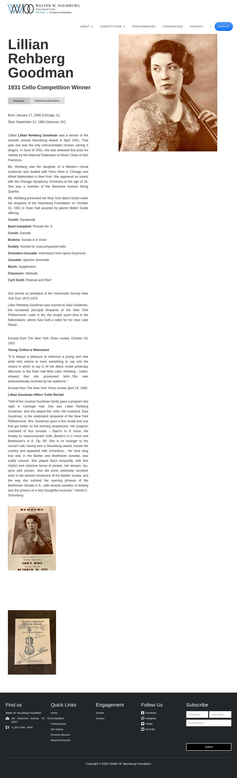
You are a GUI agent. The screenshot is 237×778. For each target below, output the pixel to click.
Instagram (148, 718)
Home (54, 712)
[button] (87, 26)
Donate (100, 712)
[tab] (19, 100)
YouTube (148, 729)
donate (224, 26)
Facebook (148, 713)
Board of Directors (61, 740)
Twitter (147, 724)
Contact (196, 26)
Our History (57, 729)
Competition (57, 718)
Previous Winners (60, 734)
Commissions (173, 26)
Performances (144, 26)
